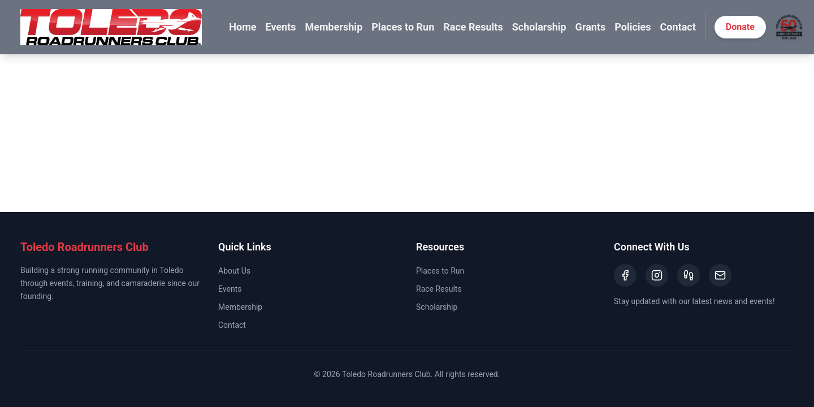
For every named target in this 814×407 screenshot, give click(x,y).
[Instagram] (657, 275)
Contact (678, 27)
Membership (334, 27)
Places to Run (402, 27)
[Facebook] (625, 275)
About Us (234, 270)
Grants (590, 27)
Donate (740, 26)
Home (242, 27)
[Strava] (688, 275)
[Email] (720, 275)
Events (280, 27)
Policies (632, 27)
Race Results (473, 27)
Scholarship (539, 27)
